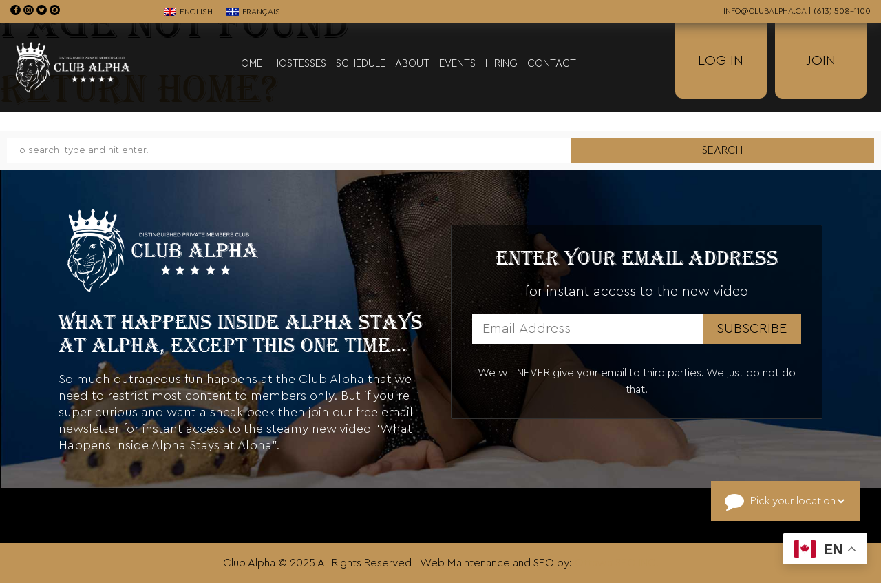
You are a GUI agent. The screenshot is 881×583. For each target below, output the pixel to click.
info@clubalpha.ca (764, 11)
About (412, 64)
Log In (720, 61)
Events (457, 64)
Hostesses (299, 64)
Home (248, 64)
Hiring (501, 64)
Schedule (360, 64)
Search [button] (722, 150)
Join (821, 61)
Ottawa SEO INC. (617, 563)
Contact (551, 64)
